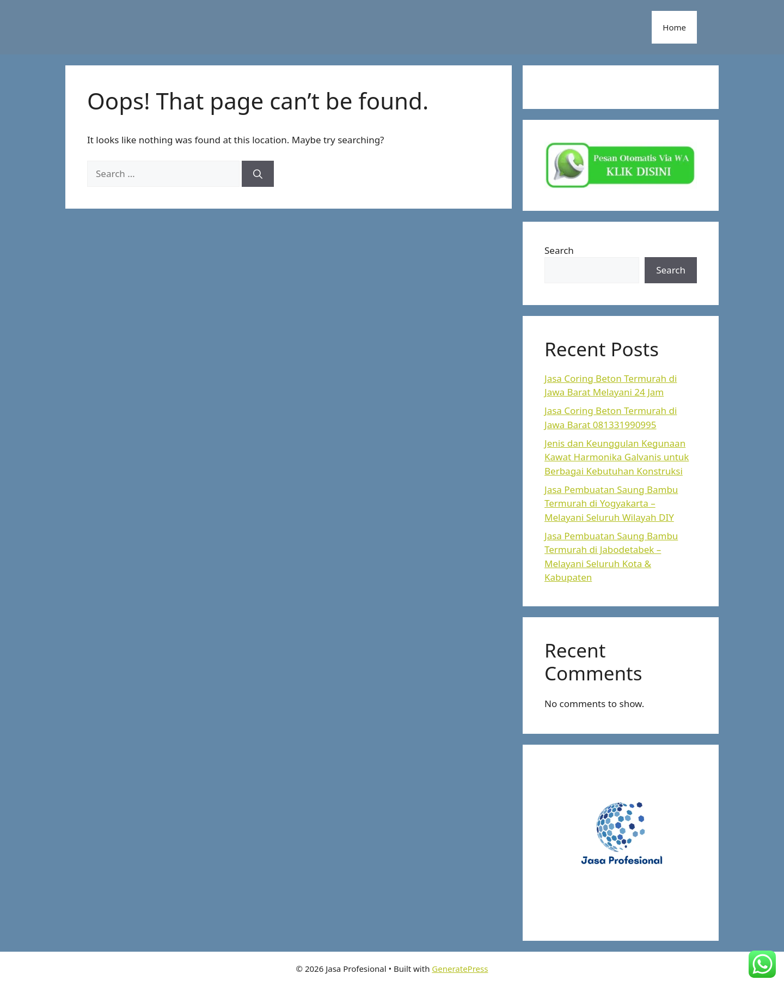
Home (674, 27)
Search (559, 250)
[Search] (258, 174)
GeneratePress (460, 968)
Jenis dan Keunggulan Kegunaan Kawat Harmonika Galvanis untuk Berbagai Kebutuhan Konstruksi (616, 457)
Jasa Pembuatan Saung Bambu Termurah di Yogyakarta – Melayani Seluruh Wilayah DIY (611, 503)
